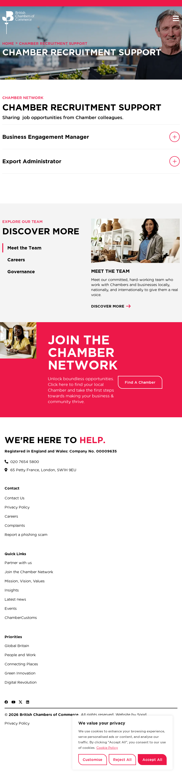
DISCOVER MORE (107, 306)
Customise (92, 760)
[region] (122, 742)
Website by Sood (130, 714)
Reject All (122, 760)
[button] (176, 19)
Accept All (152, 760)
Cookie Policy (107, 748)
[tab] (46, 247)
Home (8, 43)
